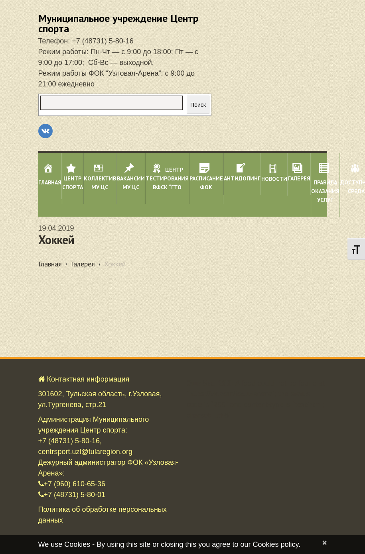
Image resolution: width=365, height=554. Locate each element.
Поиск (198, 105)
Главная (50, 263)
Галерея (83, 263)
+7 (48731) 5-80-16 (103, 41)
